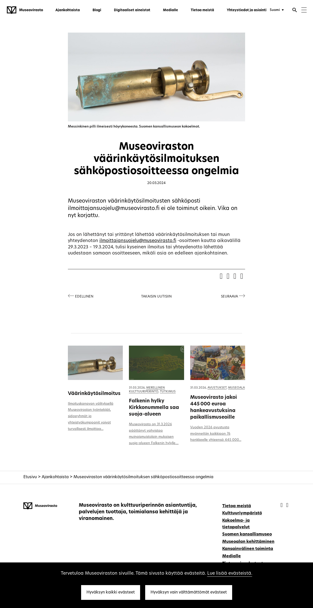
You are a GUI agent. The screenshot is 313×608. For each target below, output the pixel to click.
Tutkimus (168, 391)
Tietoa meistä (202, 10)
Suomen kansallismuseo (247, 534)
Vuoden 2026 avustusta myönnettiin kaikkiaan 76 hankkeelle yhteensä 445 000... (215, 434)
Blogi (97, 10)
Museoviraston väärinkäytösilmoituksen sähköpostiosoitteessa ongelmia (143, 477)
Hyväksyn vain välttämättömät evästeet (189, 592)
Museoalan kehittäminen (248, 542)
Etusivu (30, 477)
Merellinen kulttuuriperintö (147, 389)
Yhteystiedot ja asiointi (246, 10)
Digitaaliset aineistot (132, 10)
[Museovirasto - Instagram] (287, 505)
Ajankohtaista (67, 10)
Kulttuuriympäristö (242, 513)
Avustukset (217, 387)
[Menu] (304, 10)
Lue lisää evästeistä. (229, 573)
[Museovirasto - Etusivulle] (25, 10)
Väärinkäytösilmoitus (94, 393)
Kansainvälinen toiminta (247, 549)
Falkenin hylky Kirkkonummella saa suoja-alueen (154, 408)
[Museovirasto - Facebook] (282, 505)
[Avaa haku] (295, 10)
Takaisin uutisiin (156, 296)
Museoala (236, 387)
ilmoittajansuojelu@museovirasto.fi (137, 241)
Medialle (170, 10)
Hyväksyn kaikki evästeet (110, 592)
